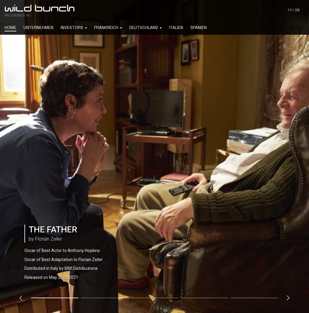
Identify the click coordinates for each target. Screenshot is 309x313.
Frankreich (106, 27)
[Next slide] (288, 297)
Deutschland (143, 27)
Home (10, 27)
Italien (176, 27)
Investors (72, 27)
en (290, 10)
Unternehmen (38, 27)
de (297, 10)
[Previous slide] (20, 297)
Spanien (198, 27)
